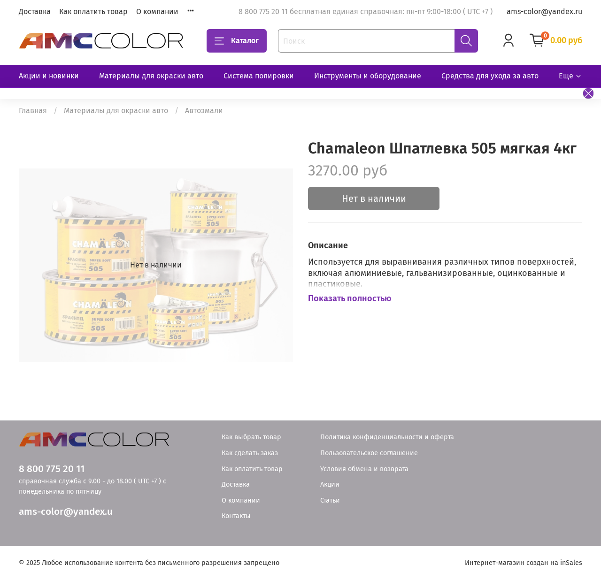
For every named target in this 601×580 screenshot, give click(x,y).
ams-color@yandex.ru (544, 11)
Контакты (236, 516)
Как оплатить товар (93, 11)
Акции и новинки (49, 75)
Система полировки (258, 75)
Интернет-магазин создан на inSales (523, 563)
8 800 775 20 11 (52, 469)
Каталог (237, 41)
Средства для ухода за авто (490, 75)
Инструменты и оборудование (367, 75)
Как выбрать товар (251, 437)
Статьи (330, 500)
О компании (157, 11)
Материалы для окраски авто (151, 75)
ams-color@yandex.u (66, 512)
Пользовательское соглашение (369, 453)
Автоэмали (204, 110)
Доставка (35, 11)
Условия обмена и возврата (364, 469)
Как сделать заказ (250, 453)
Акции (329, 484)
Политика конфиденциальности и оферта (387, 437)
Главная (33, 110)
